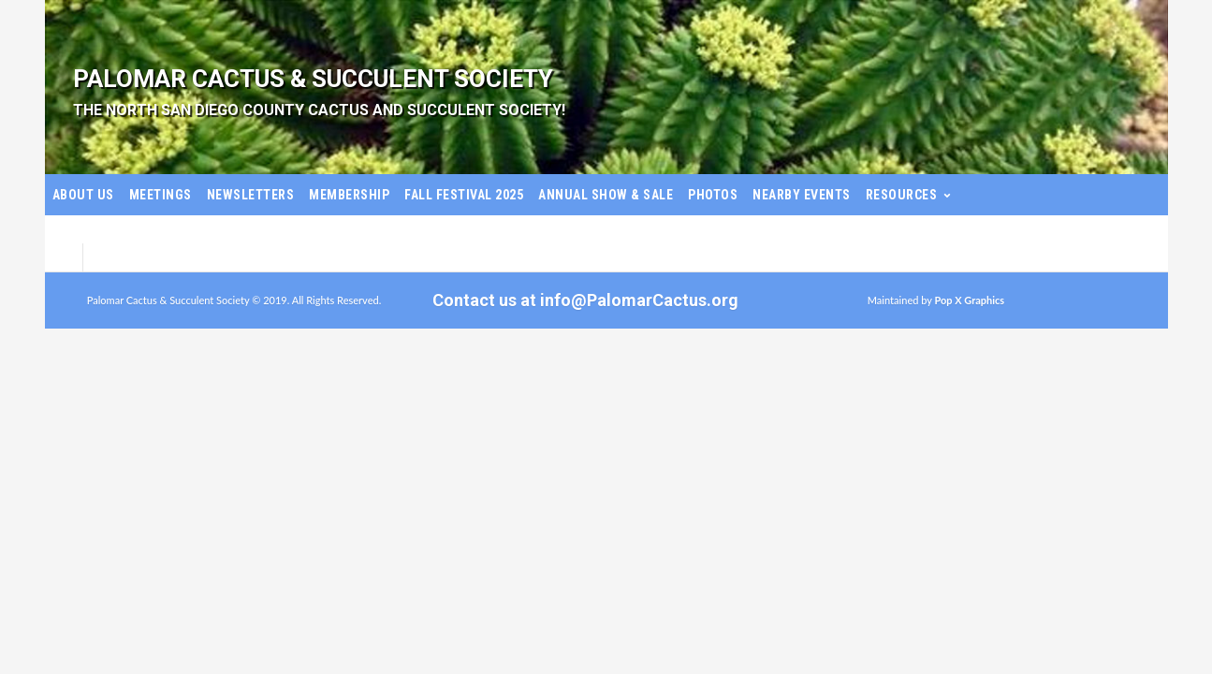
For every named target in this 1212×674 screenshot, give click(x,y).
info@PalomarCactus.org (639, 300)
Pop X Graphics (969, 300)
